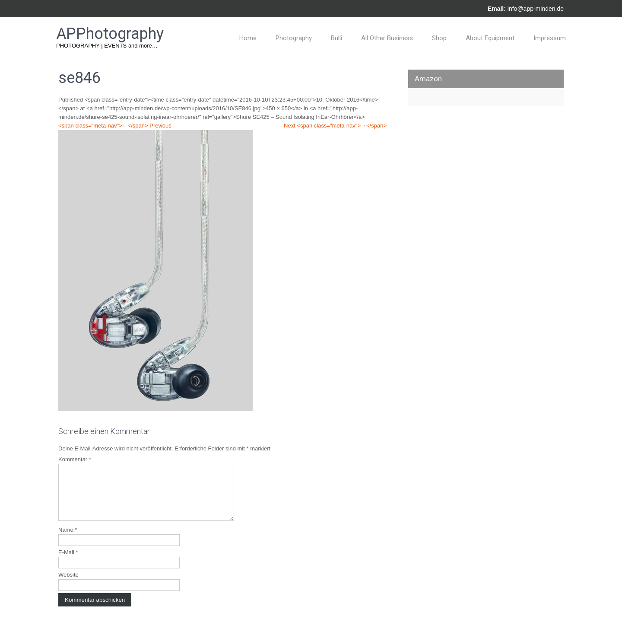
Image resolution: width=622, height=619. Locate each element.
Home (248, 38)
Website (68, 585)
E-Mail (68, 562)
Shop (439, 38)
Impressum (549, 38)
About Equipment (490, 38)
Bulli (336, 38)
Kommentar (74, 459)
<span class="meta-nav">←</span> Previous (114, 125)
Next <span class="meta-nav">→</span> (335, 125)
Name (67, 540)
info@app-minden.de (536, 8)
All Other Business (387, 38)
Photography (294, 38)
